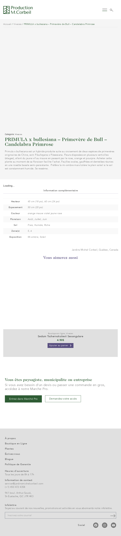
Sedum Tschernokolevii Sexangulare (60, 336)
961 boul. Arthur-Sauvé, (18, 492)
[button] (104, 9)
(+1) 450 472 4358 (15, 487)
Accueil (7, 24)
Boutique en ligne (56, 333)
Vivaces (18, 24)
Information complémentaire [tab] (60, 190)
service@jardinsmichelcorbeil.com (24, 483)
